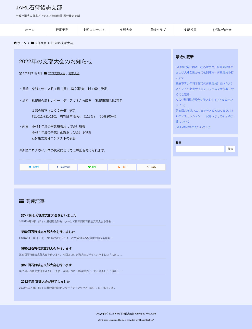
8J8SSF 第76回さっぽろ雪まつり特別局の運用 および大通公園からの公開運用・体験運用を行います (206, 72)
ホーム (21, 43)
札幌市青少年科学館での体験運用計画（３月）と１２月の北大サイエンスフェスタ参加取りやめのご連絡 (205, 89)
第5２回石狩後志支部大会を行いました (48, 215)
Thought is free (146, 320)
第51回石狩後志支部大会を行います (46, 265)
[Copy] (151, 167)
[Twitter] (33, 167)
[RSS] (122, 167)
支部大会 (40, 43)
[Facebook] (63, 167)
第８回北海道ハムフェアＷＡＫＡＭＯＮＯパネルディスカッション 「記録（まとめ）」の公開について (205, 116)
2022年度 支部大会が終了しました (45, 281)
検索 (178, 142)
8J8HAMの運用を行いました (193, 127)
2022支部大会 (64, 43)
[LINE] (92, 167)
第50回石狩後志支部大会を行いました (48, 231)
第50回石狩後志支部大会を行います (46, 248)
